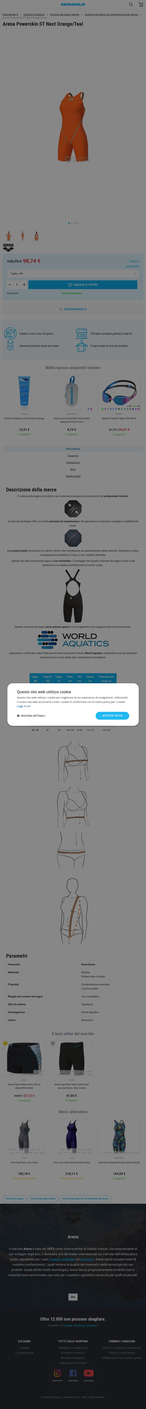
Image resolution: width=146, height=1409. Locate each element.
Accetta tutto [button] (112, 715)
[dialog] (73, 704)
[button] (31, 716)
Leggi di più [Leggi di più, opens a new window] (24, 706)
